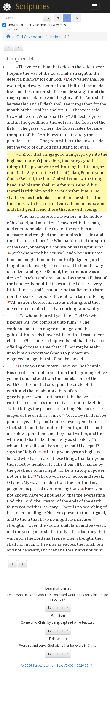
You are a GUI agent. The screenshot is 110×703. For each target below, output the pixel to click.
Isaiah (55, 36)
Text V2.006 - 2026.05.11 (74, 665)
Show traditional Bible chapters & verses (34, 27)
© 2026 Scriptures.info (37, 665)
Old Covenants (29, 36)
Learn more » (58, 607)
